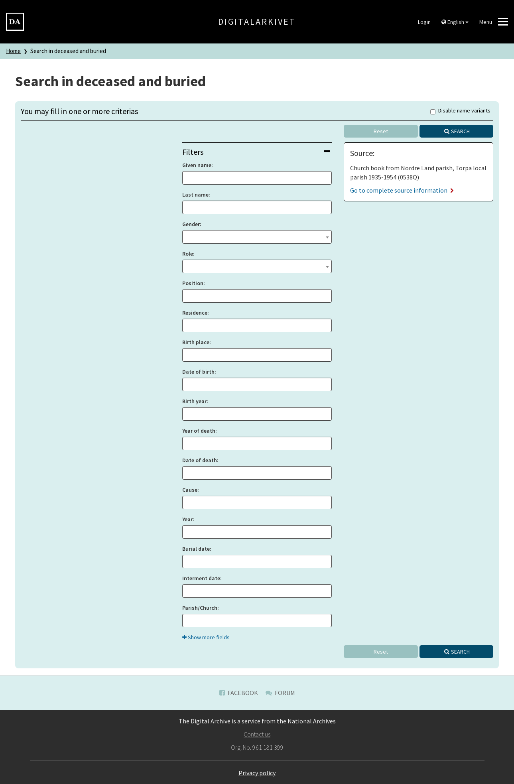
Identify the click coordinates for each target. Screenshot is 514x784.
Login (424, 22)
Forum (280, 693)
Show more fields (206, 637)
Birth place (195, 342)
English (455, 22)
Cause (189, 489)
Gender (191, 224)
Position (192, 283)
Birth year (194, 401)
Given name (196, 165)
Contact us (257, 734)
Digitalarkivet (257, 21)
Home (13, 51)
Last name (195, 194)
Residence (194, 312)
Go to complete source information (402, 190)
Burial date (196, 548)
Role (187, 253)
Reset (381, 131)
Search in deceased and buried (68, 51)
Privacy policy (257, 773)
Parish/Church (199, 607)
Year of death (198, 430)
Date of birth (198, 371)
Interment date (201, 578)
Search (460, 131)
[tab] (257, 151)
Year (187, 519)
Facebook (238, 693)
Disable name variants (460, 111)
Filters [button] (256, 152)
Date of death (199, 460)
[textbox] (257, 236)
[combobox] (257, 237)
